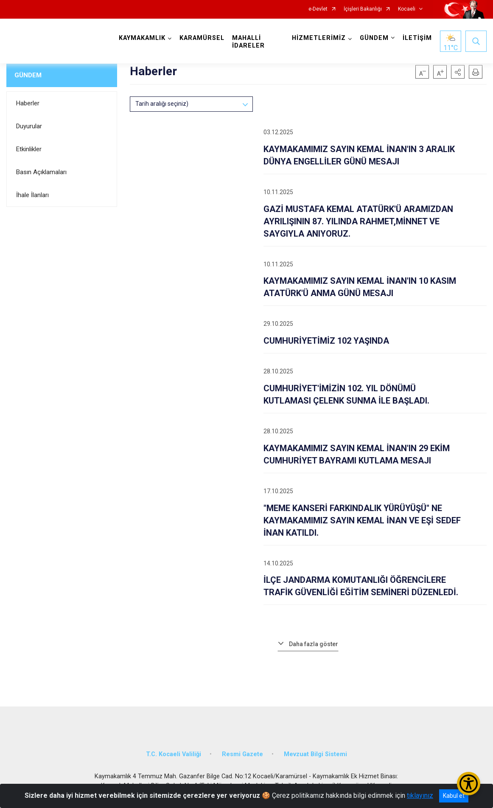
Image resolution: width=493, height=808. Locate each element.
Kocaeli (406, 9)
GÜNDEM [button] (374, 38)
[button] (458, 72)
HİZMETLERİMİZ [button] (319, 38)
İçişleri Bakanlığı (363, 9)
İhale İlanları (32, 195)
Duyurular (29, 126)
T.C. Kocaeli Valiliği (173, 754)
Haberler (27, 103)
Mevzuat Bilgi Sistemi (315, 754)
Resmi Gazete (242, 754)
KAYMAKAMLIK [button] (142, 38)
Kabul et (454, 795)
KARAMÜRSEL (201, 38)
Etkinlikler (29, 149)
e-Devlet (318, 9)
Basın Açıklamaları (41, 172)
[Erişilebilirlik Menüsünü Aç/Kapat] (468, 783)
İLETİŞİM (417, 38)
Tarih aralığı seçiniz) (161, 103)
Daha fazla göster (313, 644)
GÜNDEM (28, 75)
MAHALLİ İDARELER (248, 41)
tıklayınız (420, 795)
